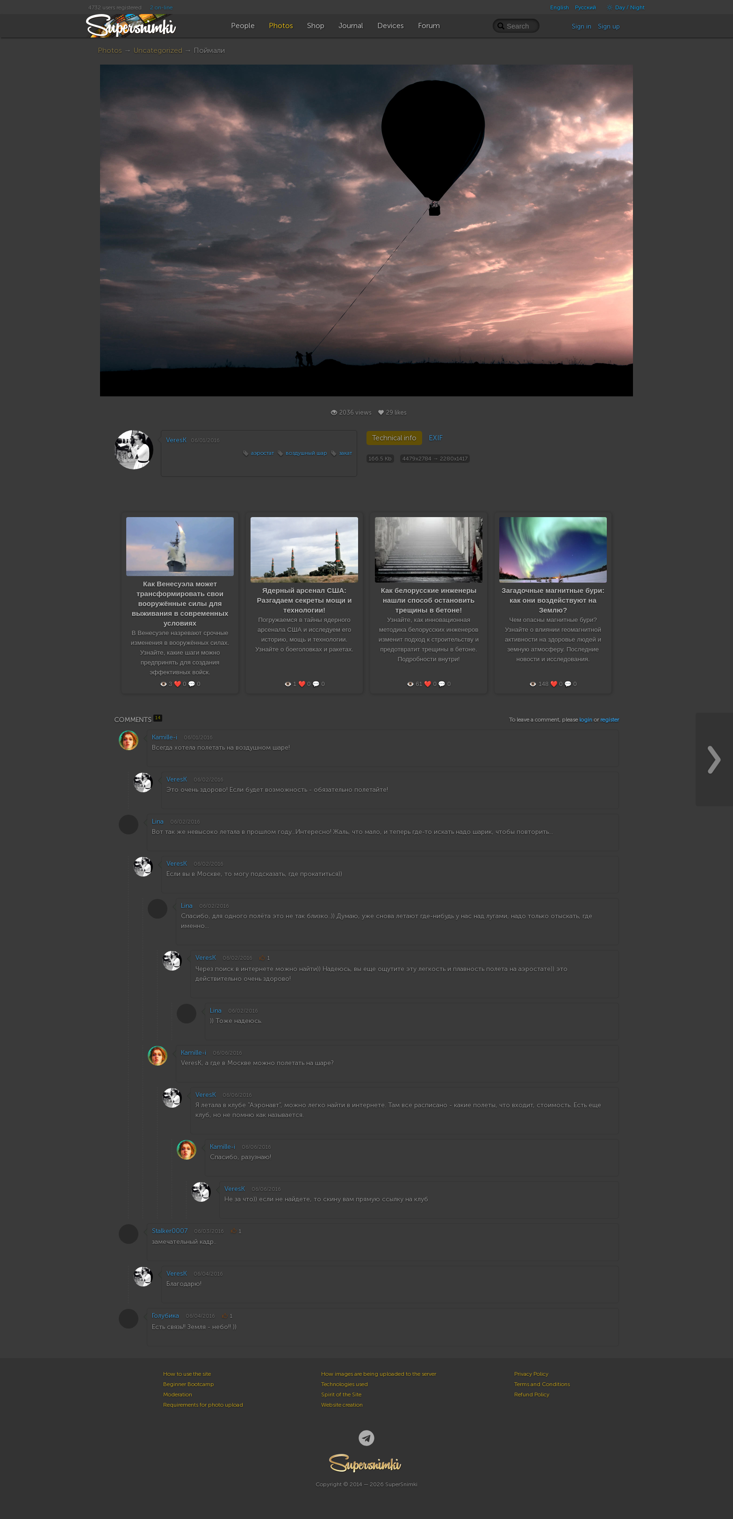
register (609, 719)
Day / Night (623, 7)
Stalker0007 (169, 1231)
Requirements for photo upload (203, 1405)
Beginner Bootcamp (188, 1384)
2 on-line (161, 7)
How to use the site (187, 1374)
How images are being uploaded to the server (378, 1374)
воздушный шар (306, 453)
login (585, 719)
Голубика (165, 1316)
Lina (158, 821)
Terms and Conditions (542, 1384)
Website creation (342, 1405)
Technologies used (344, 1384)
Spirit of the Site (341, 1394)
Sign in (581, 26)
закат (345, 453)
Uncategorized (157, 50)
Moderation (177, 1394)
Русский (585, 7)
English (559, 7)
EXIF (436, 438)
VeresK (176, 440)
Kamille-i (164, 737)
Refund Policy (531, 1394)
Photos (110, 50)
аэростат (262, 453)
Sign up (609, 26)
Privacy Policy (531, 1374)
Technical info (394, 438)
